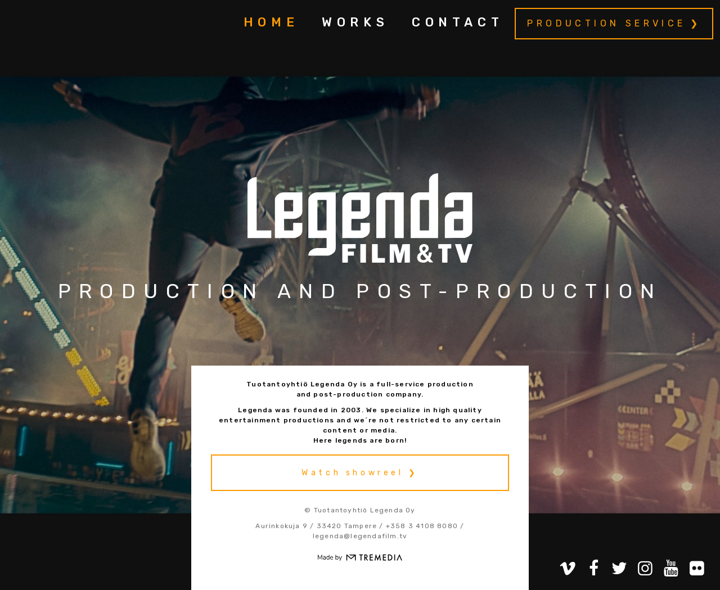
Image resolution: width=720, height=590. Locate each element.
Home (271, 22)
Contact (458, 22)
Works (355, 22)
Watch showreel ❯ (360, 473)
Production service (606, 23)
